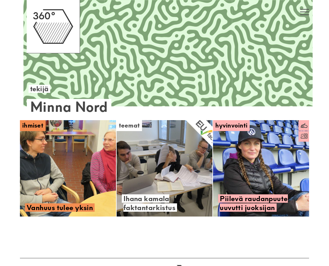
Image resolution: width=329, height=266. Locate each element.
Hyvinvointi (231, 125)
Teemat (129, 125)
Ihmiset (32, 125)
